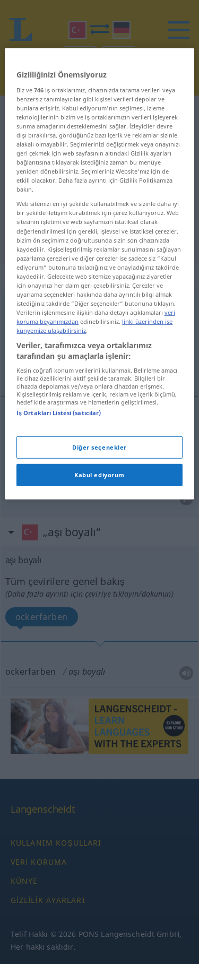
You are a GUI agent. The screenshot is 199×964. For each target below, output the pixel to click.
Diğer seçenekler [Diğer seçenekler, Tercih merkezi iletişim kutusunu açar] (99, 498)
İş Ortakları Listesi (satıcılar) (58, 464)
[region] (99, 324)
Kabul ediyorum (99, 525)
